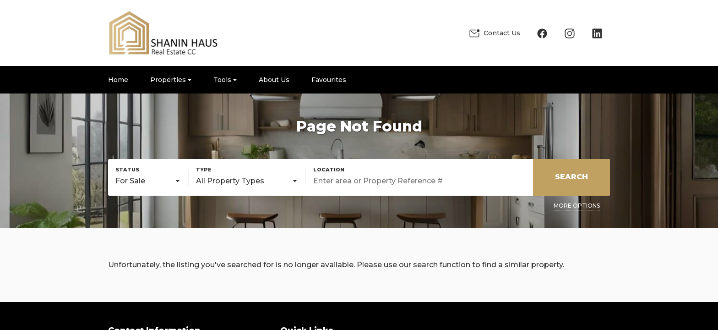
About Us (274, 80)
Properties (170, 80)
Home (118, 80)
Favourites (328, 80)
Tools (225, 80)
